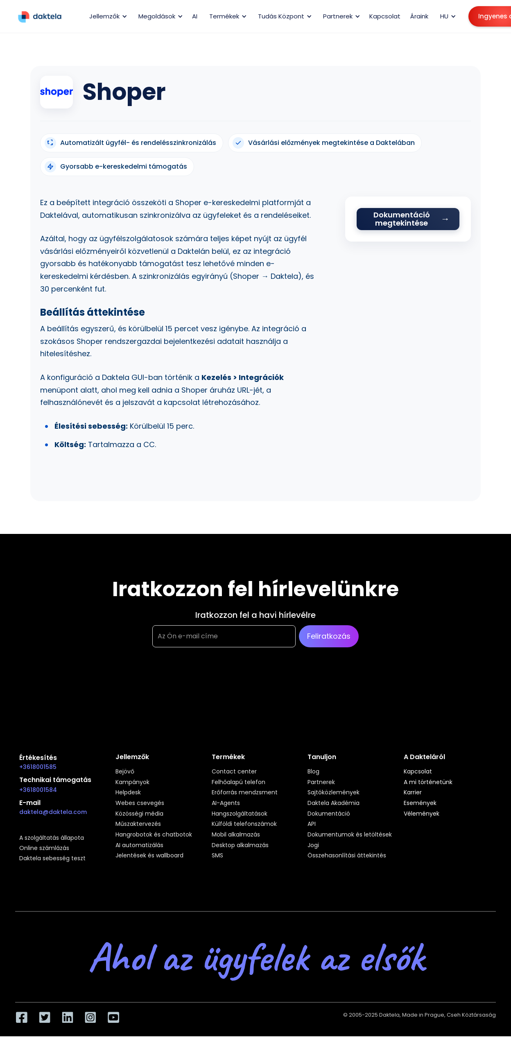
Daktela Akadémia (334, 803)
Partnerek (321, 782)
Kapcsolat (384, 16)
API (312, 824)
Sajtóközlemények (334, 792)
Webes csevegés (139, 803)
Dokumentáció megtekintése (401, 219)
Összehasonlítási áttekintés (347, 855)
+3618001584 (38, 790)
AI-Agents (226, 803)
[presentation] (214, 688)
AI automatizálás (139, 845)
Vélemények (421, 814)
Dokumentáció (329, 814)
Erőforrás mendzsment (245, 792)
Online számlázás (44, 848)
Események (420, 803)
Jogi (313, 845)
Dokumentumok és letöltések (350, 835)
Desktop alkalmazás (240, 845)
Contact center (234, 771)
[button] (106, 16)
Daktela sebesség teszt (52, 858)
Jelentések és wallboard (149, 855)
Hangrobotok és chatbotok (153, 835)
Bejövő (124, 771)
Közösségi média (139, 814)
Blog (313, 771)
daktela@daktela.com (53, 812)
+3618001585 (38, 767)
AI (194, 16)
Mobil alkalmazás (236, 835)
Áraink (419, 16)
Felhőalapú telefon (238, 782)
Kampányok (132, 782)
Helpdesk (128, 792)
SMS (217, 855)
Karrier (413, 792)
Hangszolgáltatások (239, 814)
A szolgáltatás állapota (51, 838)
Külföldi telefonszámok (244, 824)
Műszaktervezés (138, 824)
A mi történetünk (428, 782)
